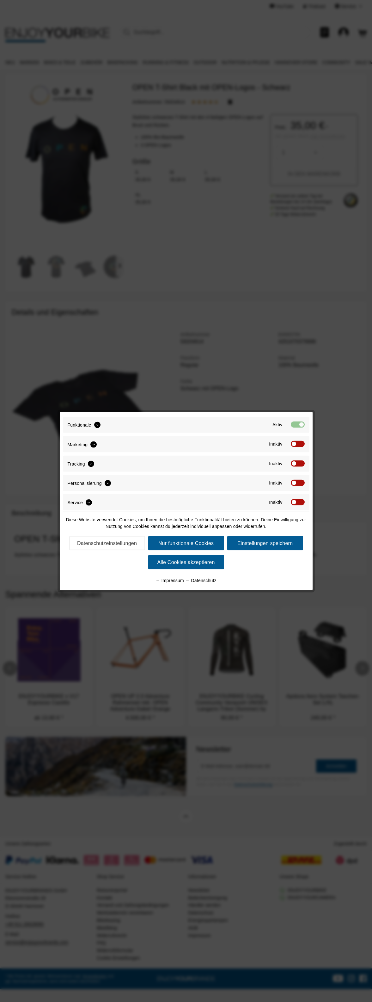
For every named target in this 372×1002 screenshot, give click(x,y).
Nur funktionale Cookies (186, 543)
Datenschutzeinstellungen (107, 543)
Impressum (170, 580)
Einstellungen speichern (265, 543)
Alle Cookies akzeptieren (186, 562)
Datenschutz (200, 580)
